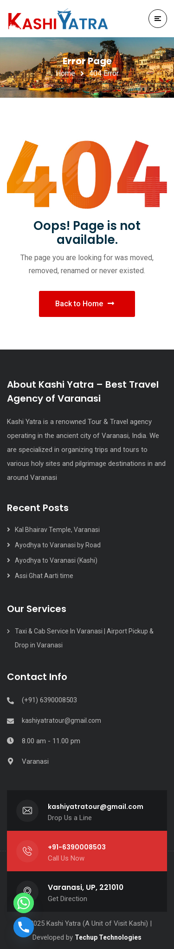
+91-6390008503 (77, 847)
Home (65, 73)
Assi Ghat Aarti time (44, 575)
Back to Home (84, 303)
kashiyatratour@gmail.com (61, 720)
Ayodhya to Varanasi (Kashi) (56, 560)
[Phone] (23, 927)
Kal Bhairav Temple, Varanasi (58, 529)
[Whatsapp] (23, 903)
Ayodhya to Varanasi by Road (58, 545)
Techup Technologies (108, 937)
